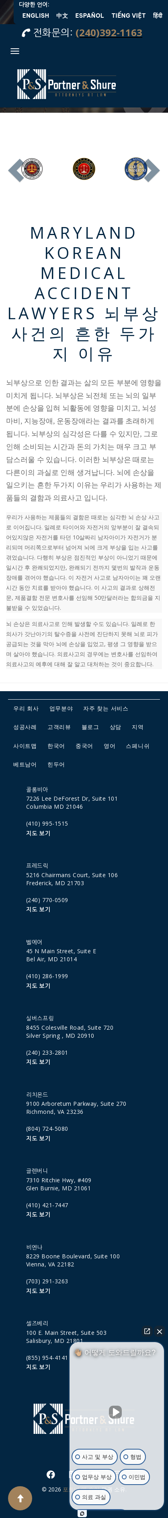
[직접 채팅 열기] (147, 1331)
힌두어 (56, 764)
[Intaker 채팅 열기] (82, 1513)
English (36, 15)
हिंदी (157, 15)
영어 (109, 746)
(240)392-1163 (109, 32)
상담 (115, 727)
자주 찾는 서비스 (105, 708)
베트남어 (25, 764)
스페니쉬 (138, 746)
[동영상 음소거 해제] (117, 1412)
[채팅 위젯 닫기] (159, 1331)
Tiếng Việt (129, 15)
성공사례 (25, 727)
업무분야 (61, 708)
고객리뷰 (59, 727)
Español (89, 15)
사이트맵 (25, 746)
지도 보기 (38, 833)
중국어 (84, 746)
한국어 (56, 746)
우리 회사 (26, 708)
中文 (62, 15)
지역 (137, 727)
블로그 (90, 727)
